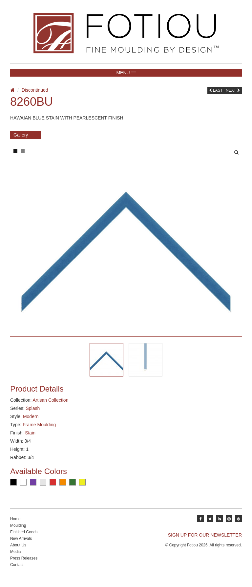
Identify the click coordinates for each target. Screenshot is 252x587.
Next (233, 90)
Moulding (18, 531)
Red (53, 488)
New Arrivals (21, 544)
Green (72, 488)
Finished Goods (23, 538)
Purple (33, 488)
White (23, 488)
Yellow (82, 488)
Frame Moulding (39, 430)
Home (15, 525)
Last (216, 90)
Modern (30, 422)
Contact (17, 571)
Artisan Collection (50, 406)
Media (15, 558)
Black (13, 488)
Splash (33, 414)
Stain (30, 439)
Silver (43, 488)
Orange (62, 488)
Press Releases (23, 564)
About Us (18, 551)
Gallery (20, 135)
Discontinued (35, 90)
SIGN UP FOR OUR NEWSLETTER (205, 541)
